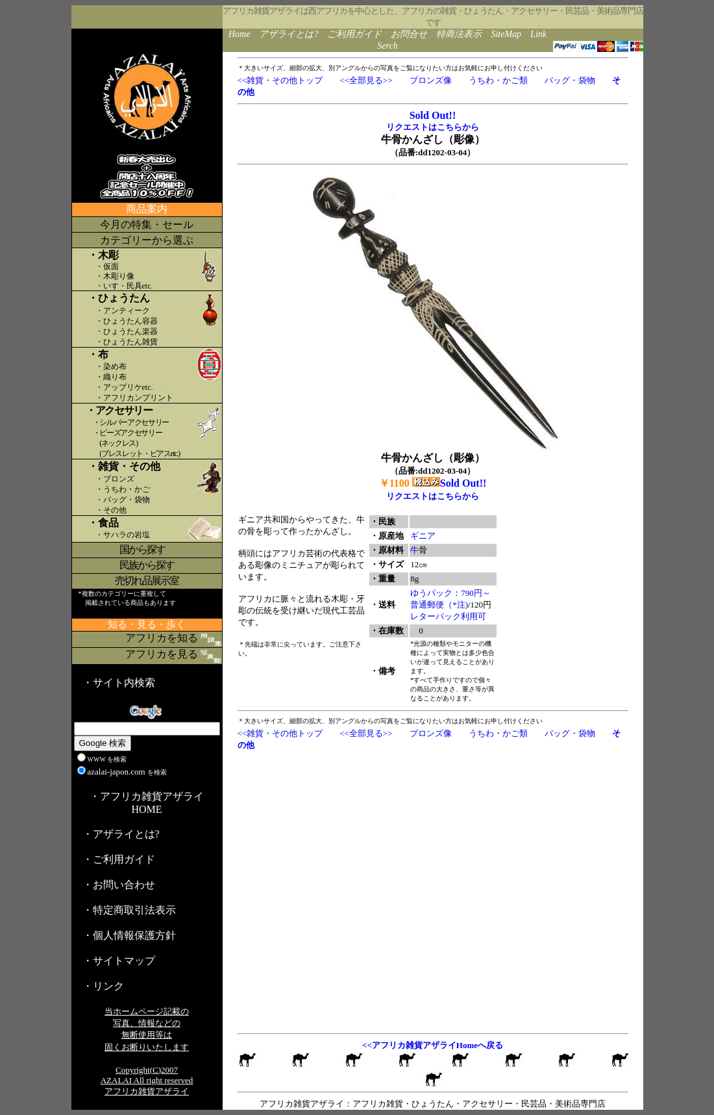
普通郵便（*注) (439, 604)
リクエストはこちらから (432, 127)
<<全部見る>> (365, 80)
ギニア (423, 536)
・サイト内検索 (118, 682)
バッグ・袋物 (570, 80)
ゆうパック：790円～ (450, 593)
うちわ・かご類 (498, 80)
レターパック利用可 (448, 616)
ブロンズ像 (431, 80)
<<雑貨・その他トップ (280, 80)
